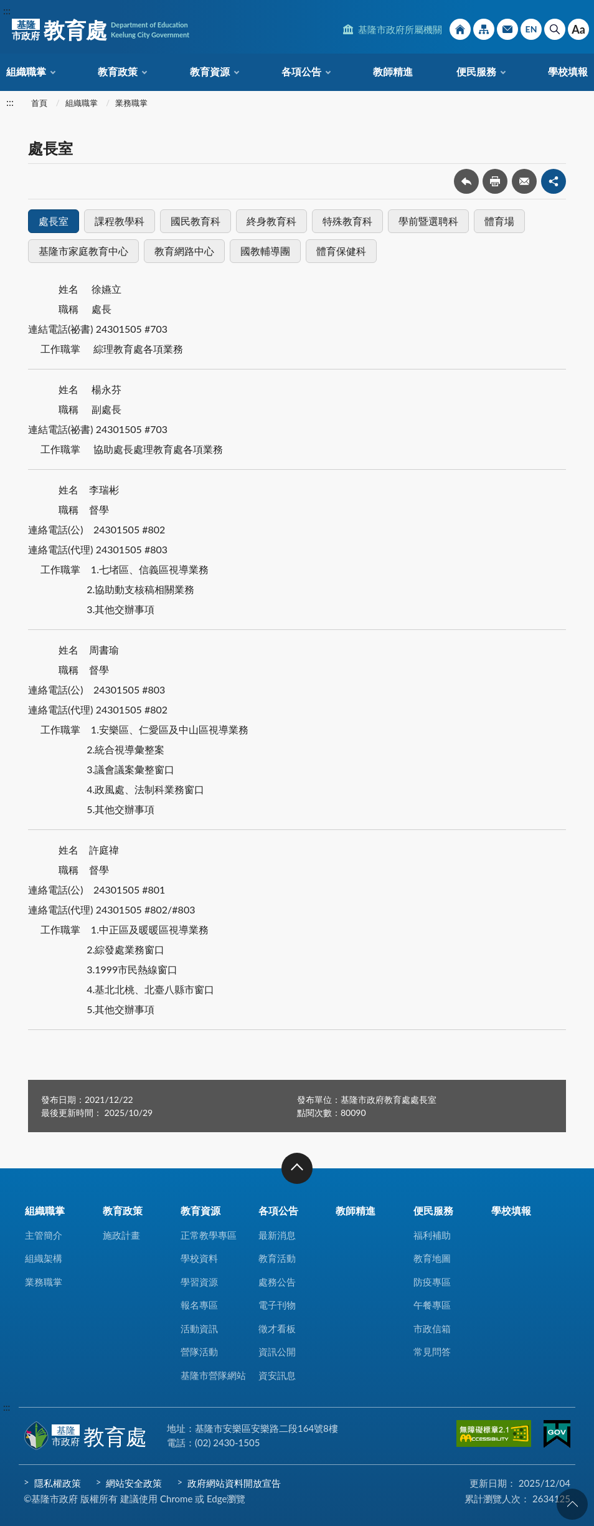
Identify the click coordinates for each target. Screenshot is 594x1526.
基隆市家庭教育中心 (83, 251)
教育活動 (277, 1258)
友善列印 (495, 181)
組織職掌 (26, 71)
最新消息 (277, 1235)
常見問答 (432, 1351)
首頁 (39, 103)
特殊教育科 (347, 221)
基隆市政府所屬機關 (400, 29)
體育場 (499, 221)
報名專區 (199, 1304)
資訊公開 (277, 1351)
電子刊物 (277, 1304)
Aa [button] (578, 29)
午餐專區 (432, 1304)
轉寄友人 (524, 181)
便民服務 (476, 71)
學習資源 (199, 1281)
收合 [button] (297, 1168)
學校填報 (568, 71)
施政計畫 (121, 1235)
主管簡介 (43, 1235)
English (531, 29)
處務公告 (277, 1281)
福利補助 (432, 1235)
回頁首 (572, 1504)
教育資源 (210, 71)
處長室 (53, 221)
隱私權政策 (57, 1483)
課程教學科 (119, 221)
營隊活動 (199, 1351)
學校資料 (199, 1258)
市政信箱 (507, 29)
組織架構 (43, 1258)
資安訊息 (277, 1375)
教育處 (100, 30)
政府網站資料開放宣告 (234, 1483)
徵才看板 (277, 1328)
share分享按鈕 (553, 181)
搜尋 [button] (554, 29)
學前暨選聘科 (428, 221)
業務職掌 (131, 103)
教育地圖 (432, 1258)
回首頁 (460, 29)
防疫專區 (432, 1281)
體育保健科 (341, 251)
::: (7, 10)
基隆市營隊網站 (213, 1375)
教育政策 (118, 71)
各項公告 (301, 71)
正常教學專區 (209, 1235)
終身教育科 (271, 221)
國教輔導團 (265, 251)
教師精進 (393, 71)
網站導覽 (483, 29)
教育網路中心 (184, 251)
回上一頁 (466, 181)
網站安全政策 (134, 1483)
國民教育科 (195, 221)
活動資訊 (199, 1328)
